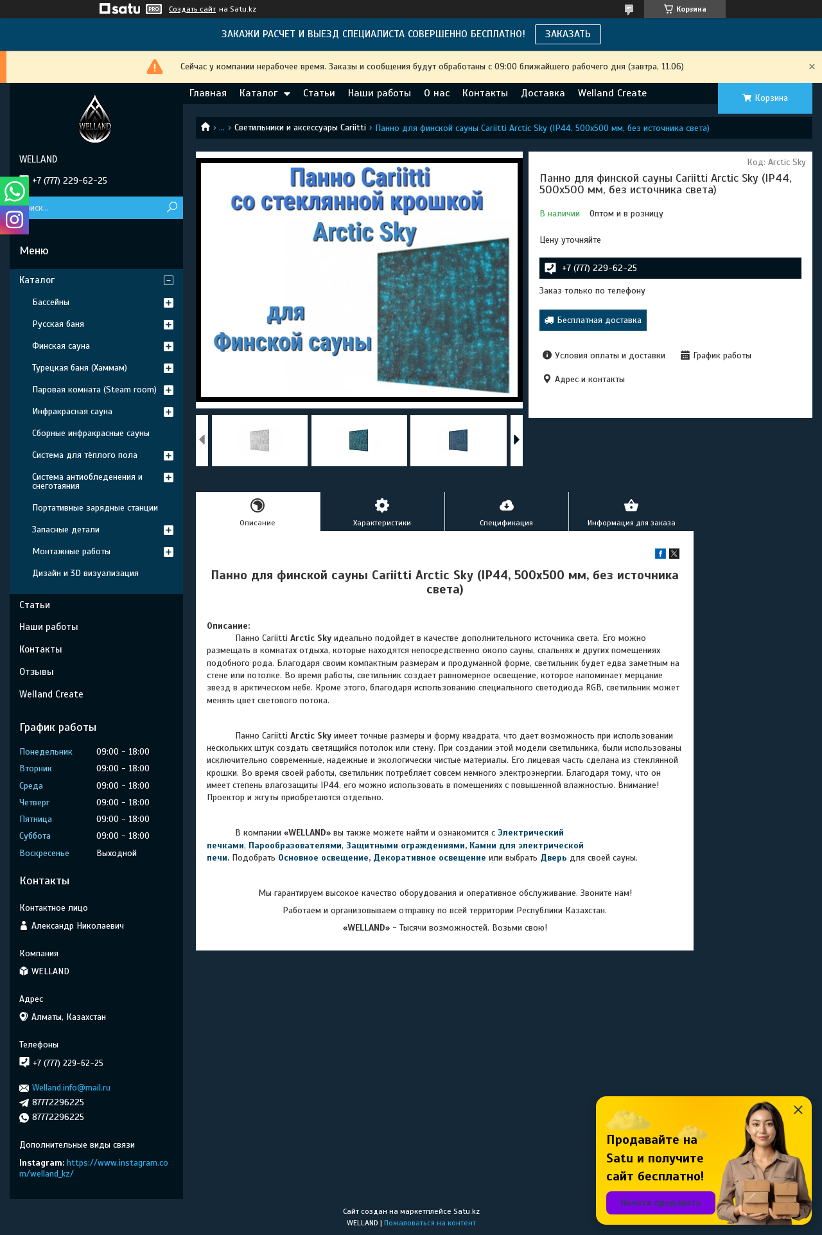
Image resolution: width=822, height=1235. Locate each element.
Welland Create (612, 93)
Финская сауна (61, 345)
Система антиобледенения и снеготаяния (87, 481)
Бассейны (50, 302)
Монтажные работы (71, 551)
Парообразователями (295, 845)
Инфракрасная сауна (72, 411)
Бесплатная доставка (599, 320)
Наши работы (379, 93)
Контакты (485, 93)
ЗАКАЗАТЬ (568, 34)
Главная (208, 93)
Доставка (543, 93)
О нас (437, 93)
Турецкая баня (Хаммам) (79, 367)
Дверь (555, 857)
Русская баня (58, 324)
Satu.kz (466, 1211)
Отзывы (36, 672)
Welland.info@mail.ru (71, 1087)
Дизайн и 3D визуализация (85, 573)
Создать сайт (192, 8)
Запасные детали (66, 529)
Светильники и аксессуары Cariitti (300, 127)
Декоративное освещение (429, 857)
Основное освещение (323, 857)
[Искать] (172, 208)
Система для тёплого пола (84, 455)
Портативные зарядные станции (95, 507)
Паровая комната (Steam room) (94, 389)
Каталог (258, 93)
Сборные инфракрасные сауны (91, 433)
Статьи (319, 93)
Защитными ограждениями (405, 845)
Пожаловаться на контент (430, 1222)
